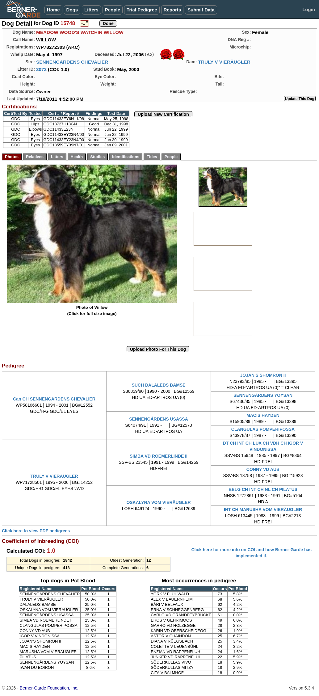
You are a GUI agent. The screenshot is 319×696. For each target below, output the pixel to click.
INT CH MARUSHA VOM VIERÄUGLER (263, 509)
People (112, 9)
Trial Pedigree (142, 9)
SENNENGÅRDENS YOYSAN (262, 395)
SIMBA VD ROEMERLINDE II (158, 456)
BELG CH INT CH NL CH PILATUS (263, 489)
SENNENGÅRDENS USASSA (158, 419)
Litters (91, 9)
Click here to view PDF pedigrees (36, 530)
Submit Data (201, 9)
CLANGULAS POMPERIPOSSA (263, 429)
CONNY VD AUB (262, 469)
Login (308, 9)
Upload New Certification (163, 114)
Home (53, 9)
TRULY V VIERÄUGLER (224, 62)
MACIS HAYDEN (262, 415)
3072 (41, 69)
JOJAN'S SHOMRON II (263, 375)
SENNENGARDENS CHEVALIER (72, 62)
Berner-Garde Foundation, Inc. (49, 688)
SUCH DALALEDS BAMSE (158, 385)
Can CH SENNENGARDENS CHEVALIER (54, 398)
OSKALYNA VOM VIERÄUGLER (158, 502)
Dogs (72, 9)
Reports (172, 9)
